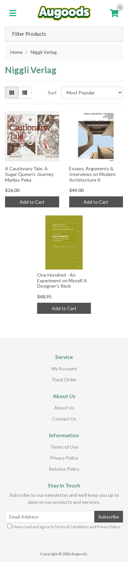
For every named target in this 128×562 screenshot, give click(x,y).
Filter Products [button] (29, 34)
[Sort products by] (92, 92)
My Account (64, 368)
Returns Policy (64, 469)
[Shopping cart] (114, 13)
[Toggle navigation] (12, 13)
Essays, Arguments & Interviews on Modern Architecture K (92, 174)
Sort (52, 92)
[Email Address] (50, 517)
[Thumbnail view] (11, 92)
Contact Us (64, 418)
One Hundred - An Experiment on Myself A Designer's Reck (62, 280)
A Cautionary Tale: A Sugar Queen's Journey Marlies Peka (29, 174)
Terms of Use (64, 447)
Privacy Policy (64, 458)
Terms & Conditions (72, 527)
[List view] (24, 92)
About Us (64, 407)
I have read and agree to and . (64, 526)
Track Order (64, 379)
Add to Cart (32, 202)
